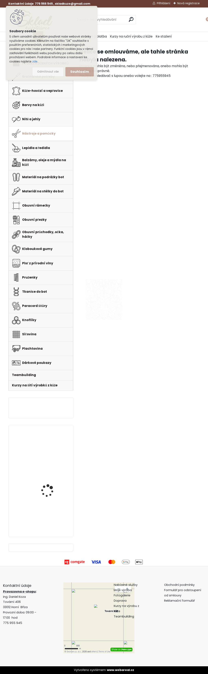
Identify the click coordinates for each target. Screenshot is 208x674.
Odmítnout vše (48, 72)
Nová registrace (188, 3)
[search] (131, 19)
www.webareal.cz (120, 670)
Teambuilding (124, 616)
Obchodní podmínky (179, 585)
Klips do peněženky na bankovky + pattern (50, 443)
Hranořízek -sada (48, 478)
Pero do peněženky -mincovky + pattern (49, 511)
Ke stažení (164, 36)
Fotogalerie (122, 595)
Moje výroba (123, 590)
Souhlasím (79, 71)
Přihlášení (163, 3)
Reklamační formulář (179, 601)
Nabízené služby (126, 585)
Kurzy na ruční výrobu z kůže (131, 36)
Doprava (120, 601)
